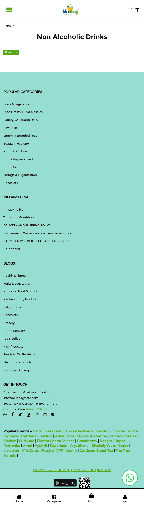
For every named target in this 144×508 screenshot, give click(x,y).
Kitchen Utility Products (20, 299)
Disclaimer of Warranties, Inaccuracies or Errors (37, 233)
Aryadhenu (79, 445)
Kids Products (13, 346)
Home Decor (12, 167)
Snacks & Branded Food (20, 135)
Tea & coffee (11, 338)
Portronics (11, 445)
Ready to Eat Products (19, 354)
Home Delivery (14, 330)
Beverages (10, 127)
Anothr (71, 450)
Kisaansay (52, 431)
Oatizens (28, 436)
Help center (11, 249)
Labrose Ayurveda (78, 431)
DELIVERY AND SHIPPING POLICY (27, 225)
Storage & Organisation (20, 175)
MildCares (30, 450)
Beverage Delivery (16, 370)
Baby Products (13, 307)
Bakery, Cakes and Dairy (20, 120)
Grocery (9, 323)
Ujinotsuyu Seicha (92, 436)
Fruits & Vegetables (17, 104)
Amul (27, 445)
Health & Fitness (15, 275)
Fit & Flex (117, 431)
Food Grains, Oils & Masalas (23, 112)
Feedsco (45, 436)
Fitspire (47, 450)
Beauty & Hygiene (16, 143)
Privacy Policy (13, 209)
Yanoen (116, 436)
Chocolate (10, 183)
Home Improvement (18, 159)
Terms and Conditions (19, 217)
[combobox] (130, 9)
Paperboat (58, 445)
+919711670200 (36, 409)
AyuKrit (41, 445)
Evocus (102, 431)
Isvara (133, 431)
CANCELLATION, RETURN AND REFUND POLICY (36, 241)
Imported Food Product (20, 291)
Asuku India (65, 436)
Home (9, 26)
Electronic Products (17, 362)
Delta (37, 431)
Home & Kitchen (15, 151)
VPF (59, 450)
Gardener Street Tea (97, 450)
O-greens (11, 436)
